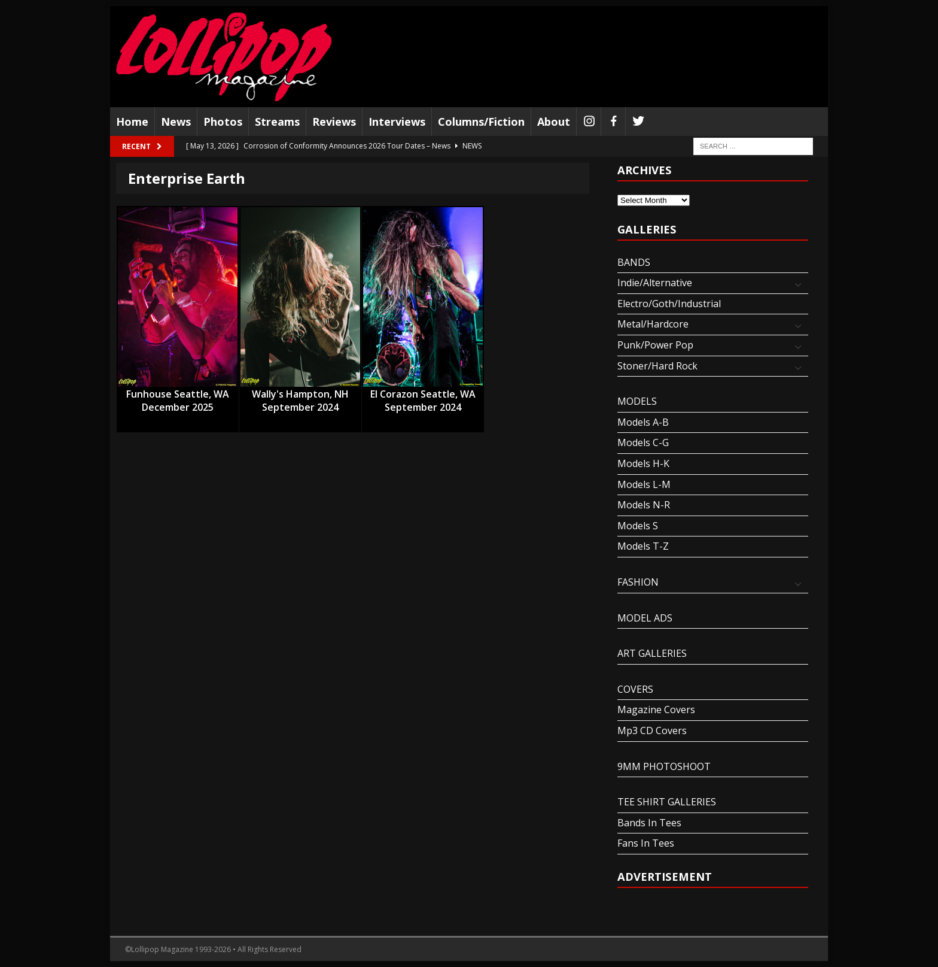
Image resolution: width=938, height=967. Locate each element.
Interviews (396, 121)
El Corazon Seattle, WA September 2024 (423, 394)
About (553, 121)
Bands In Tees (649, 822)
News (176, 121)
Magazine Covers (656, 709)
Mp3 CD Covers (652, 730)
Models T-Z (643, 546)
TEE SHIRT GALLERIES (666, 801)
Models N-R (643, 504)
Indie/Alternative (654, 282)
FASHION (638, 582)
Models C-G (643, 442)
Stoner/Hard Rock (657, 365)
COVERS (635, 689)
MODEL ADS (644, 618)
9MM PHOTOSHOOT (664, 766)
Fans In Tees (645, 843)
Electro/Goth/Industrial (669, 303)
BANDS (633, 262)
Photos (222, 121)
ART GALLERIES (652, 653)
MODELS (637, 401)
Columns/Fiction (481, 121)
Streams (277, 121)
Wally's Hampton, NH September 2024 (300, 394)
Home (132, 121)
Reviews (334, 121)
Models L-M (644, 484)
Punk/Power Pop (655, 344)
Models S (637, 525)
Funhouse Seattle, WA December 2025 (177, 394)
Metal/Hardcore (653, 324)
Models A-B (643, 422)
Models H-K (643, 463)
